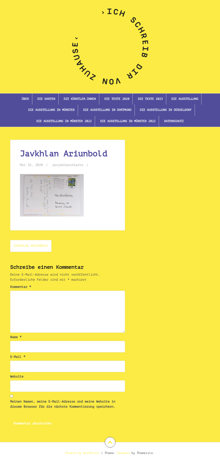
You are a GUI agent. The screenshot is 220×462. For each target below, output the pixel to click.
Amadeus (123, 453)
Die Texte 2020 (116, 98)
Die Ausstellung (184, 98)
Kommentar (20, 287)
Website (17, 376)
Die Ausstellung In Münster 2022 (64, 121)
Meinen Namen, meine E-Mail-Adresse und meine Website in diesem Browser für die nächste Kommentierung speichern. (62, 404)
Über (25, 98)
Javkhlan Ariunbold (31, 246)
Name (16, 337)
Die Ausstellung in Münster (51, 110)
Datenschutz (174, 121)
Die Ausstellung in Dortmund (107, 110)
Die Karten (46, 98)
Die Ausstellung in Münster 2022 (127, 121)
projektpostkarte (68, 165)
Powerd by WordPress (82, 453)
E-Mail (18, 357)
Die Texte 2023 (150, 98)
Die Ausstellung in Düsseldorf (166, 110)
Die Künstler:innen (80, 98)
